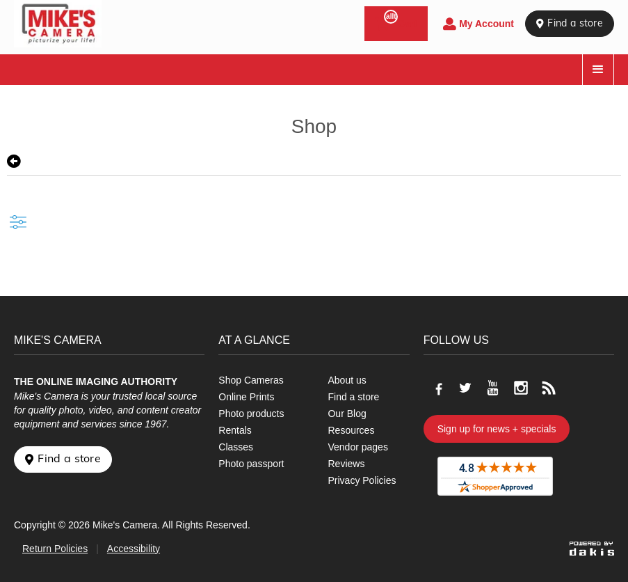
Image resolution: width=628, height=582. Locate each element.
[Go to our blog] (549, 388)
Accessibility (133, 548)
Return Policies (55, 548)
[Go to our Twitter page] (465, 388)
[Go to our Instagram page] (521, 388)
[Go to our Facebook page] (437, 388)
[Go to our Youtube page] (493, 388)
